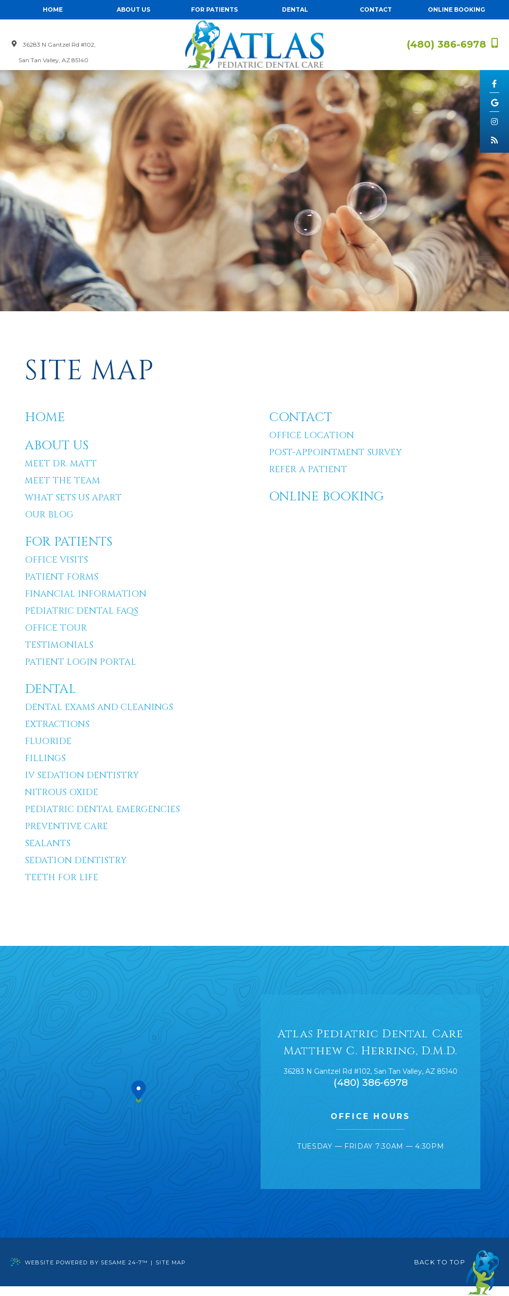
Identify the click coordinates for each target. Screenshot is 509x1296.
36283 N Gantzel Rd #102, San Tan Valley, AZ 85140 (54, 52)
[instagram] (494, 121)
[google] (494, 102)
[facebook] (494, 83)
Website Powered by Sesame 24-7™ (79, 1262)
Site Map (171, 1262)
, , (370, 1071)
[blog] (494, 139)
